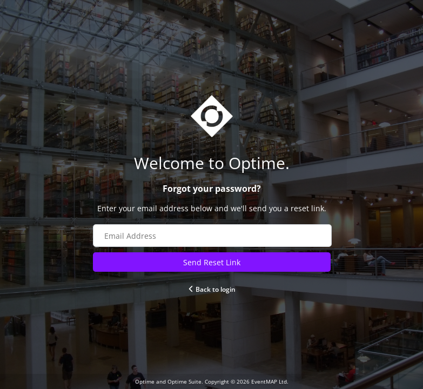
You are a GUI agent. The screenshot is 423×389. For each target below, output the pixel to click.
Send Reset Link (211, 262)
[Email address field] (212, 235)
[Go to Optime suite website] (211, 116)
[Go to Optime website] (212, 163)
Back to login (211, 289)
